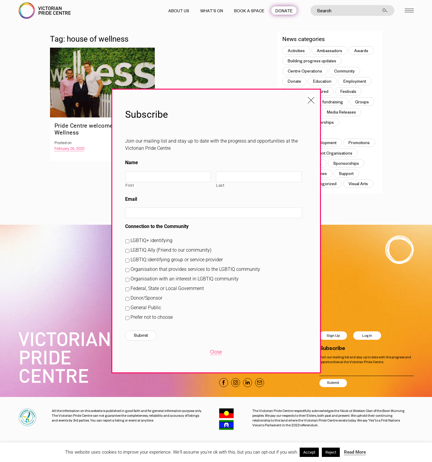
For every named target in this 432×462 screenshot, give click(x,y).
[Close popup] (311, 98)
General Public (146, 307)
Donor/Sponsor (146, 298)
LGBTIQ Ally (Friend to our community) (171, 250)
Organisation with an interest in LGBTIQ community (185, 279)
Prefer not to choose (152, 317)
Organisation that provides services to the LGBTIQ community (195, 269)
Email (131, 199)
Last (220, 185)
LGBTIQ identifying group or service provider (177, 259)
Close (216, 352)
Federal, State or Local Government (167, 288)
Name (131, 162)
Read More (355, 452)
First (129, 185)
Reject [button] (330, 452)
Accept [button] (309, 452)
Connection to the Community (157, 226)
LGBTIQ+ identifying (151, 240)
